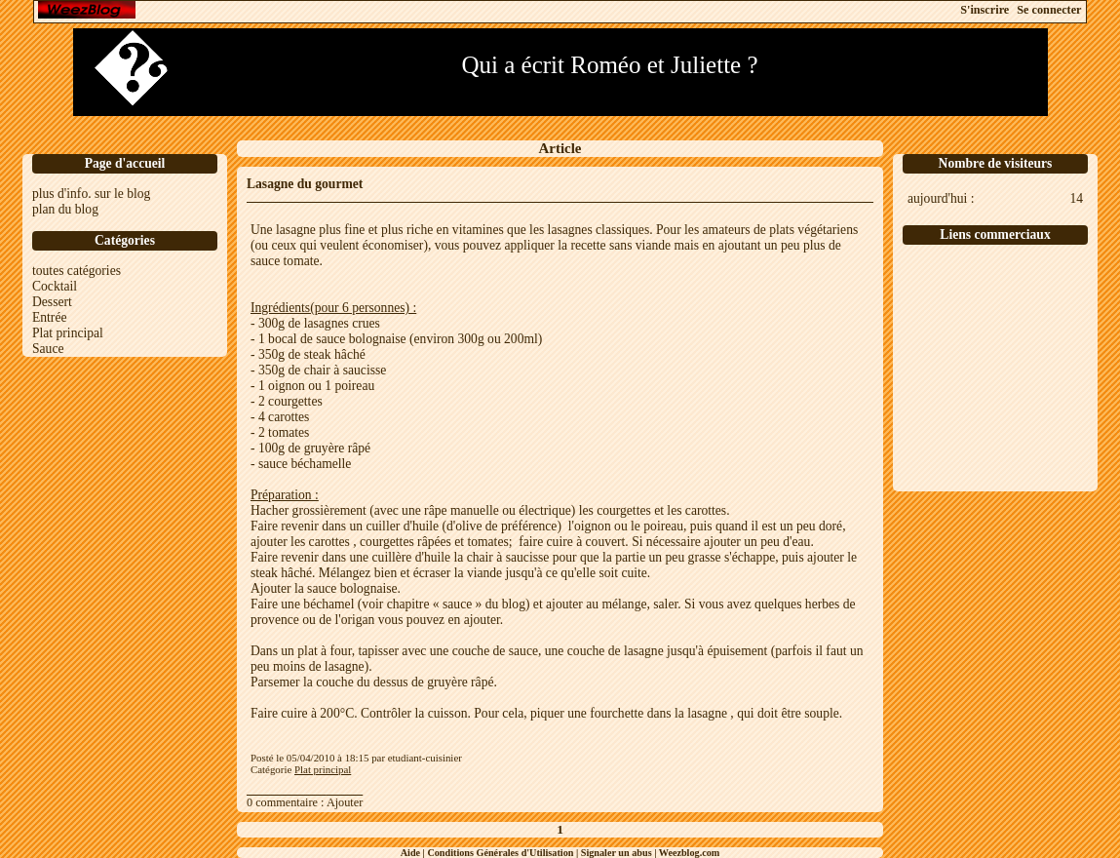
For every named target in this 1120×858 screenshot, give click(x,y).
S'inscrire (984, 10)
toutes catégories (76, 270)
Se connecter (1049, 10)
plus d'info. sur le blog (91, 193)
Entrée (49, 317)
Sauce (47, 348)
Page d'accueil (125, 163)
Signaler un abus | (620, 852)
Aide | (414, 852)
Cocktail (54, 286)
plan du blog (65, 209)
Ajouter (345, 802)
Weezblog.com (689, 852)
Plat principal (67, 333)
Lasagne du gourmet (305, 183)
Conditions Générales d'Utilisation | (503, 852)
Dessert (52, 301)
